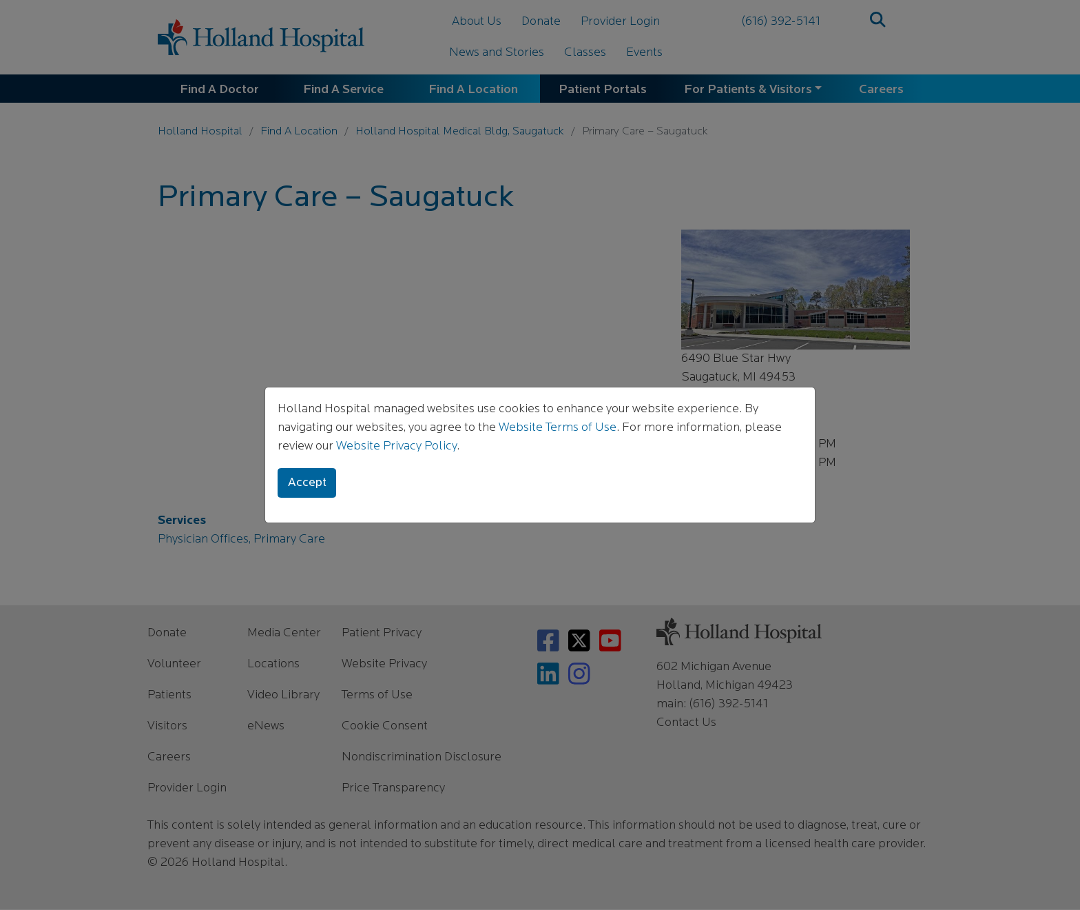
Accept (307, 482)
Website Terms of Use (557, 427)
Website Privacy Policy (396, 446)
